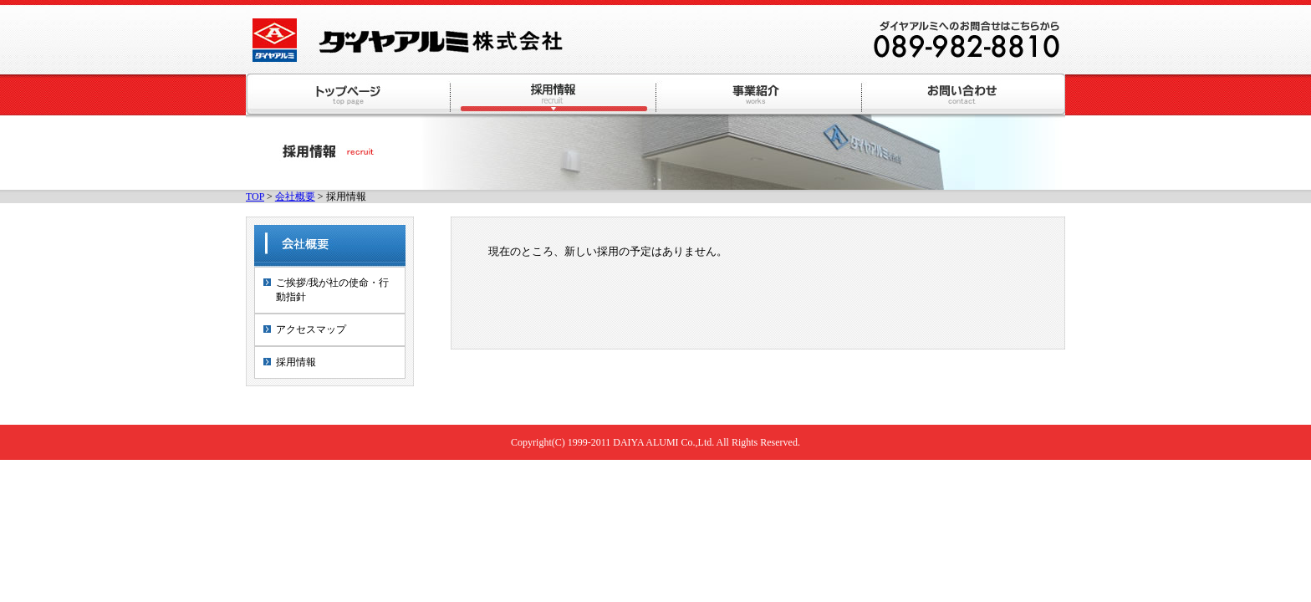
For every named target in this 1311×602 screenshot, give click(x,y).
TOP (255, 196)
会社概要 (295, 196)
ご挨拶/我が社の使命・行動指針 (332, 290)
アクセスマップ (311, 329)
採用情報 (296, 362)
